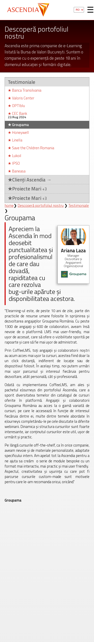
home (9, 205)
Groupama (18, 125)
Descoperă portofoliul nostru (41, 205)
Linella (15, 140)
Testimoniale (21, 82)
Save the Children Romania (31, 148)
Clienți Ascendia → (29, 179)
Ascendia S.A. (30, 10)
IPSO (14, 163)
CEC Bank (17, 113)
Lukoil (14, 156)
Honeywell (18, 132)
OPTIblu (16, 106)
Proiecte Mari (27, 188)
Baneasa (16, 171)
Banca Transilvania (24, 90)
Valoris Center (21, 98)
